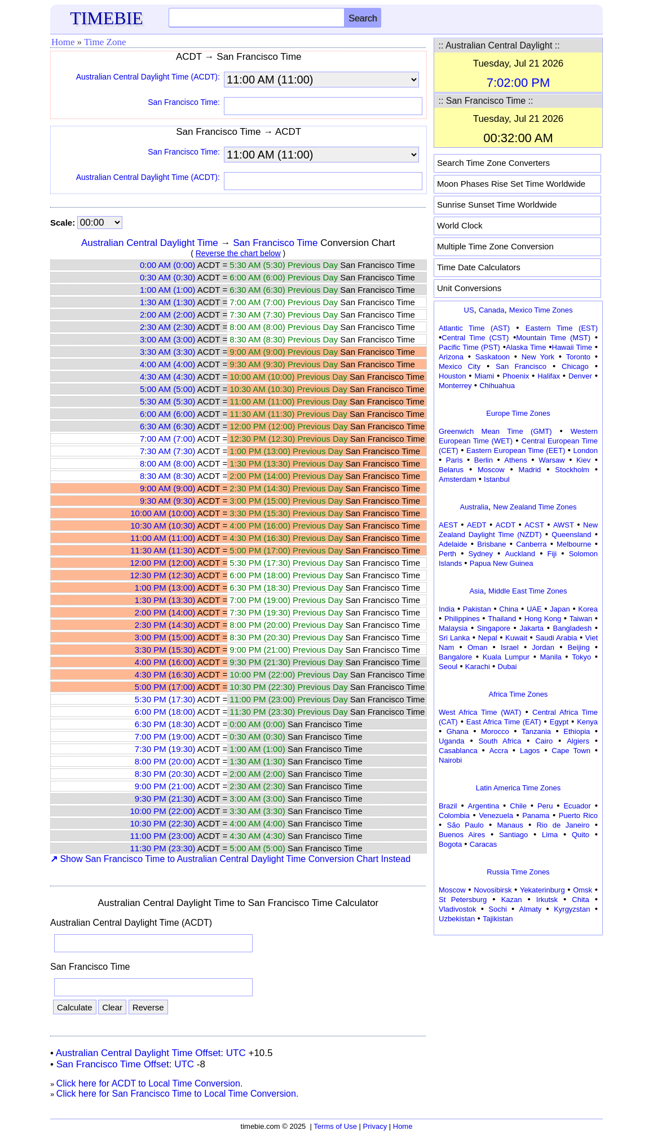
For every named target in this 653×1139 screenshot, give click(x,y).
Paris (454, 460)
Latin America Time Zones (518, 788)
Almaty (530, 909)
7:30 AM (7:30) (167, 451)
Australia (474, 507)
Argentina (484, 806)
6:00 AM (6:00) (167, 414)
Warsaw (551, 460)
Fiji (552, 553)
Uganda (452, 741)
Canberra (531, 544)
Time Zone (105, 42)
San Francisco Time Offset (112, 1064)
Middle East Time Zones (527, 591)
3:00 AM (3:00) (167, 339)
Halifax (548, 376)
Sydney (481, 553)
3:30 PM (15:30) (165, 649)
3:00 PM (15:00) (165, 637)
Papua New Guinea (501, 563)
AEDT (477, 525)
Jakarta (531, 628)
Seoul (448, 666)
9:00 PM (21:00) (165, 786)
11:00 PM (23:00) (162, 836)
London (585, 450)
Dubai (507, 666)
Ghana (458, 731)
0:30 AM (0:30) (167, 277)
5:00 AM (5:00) (167, 389)
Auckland (520, 553)
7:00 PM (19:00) (165, 736)
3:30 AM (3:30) (167, 352)
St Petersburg (463, 899)
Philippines (462, 618)
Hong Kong (543, 618)
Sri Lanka (454, 638)
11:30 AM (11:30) (162, 550)
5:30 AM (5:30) (167, 401)
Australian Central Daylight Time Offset (138, 1053)
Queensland (571, 534)
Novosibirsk (492, 890)
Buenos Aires (462, 834)
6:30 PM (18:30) (165, 724)
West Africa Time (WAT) (480, 712)
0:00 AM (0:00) (167, 265)
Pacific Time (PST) (469, 347)
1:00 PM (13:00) (165, 587)
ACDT (505, 525)
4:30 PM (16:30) (165, 674)
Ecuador (576, 806)
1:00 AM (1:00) (167, 289)
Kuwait (516, 638)
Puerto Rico (578, 815)
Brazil (448, 806)
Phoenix (515, 376)
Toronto (578, 357)
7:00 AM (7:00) (167, 438)
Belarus (451, 469)
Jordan (543, 647)
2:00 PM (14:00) (165, 612)
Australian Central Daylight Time (149, 243)
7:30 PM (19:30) (165, 749)
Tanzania (536, 731)
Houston (452, 376)
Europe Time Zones (518, 413)
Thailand (502, 618)
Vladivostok (457, 909)
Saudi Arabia (556, 638)
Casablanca (458, 750)
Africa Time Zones (518, 694)
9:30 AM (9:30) (167, 500)
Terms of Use (335, 1126)
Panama (535, 815)
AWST (563, 525)
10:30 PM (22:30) (162, 823)
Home (63, 42)
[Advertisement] (518, 1009)
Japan (560, 609)
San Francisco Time (275, 243)
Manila (550, 657)
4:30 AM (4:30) (167, 376)
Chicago (575, 366)
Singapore (493, 628)
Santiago (513, 834)
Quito (580, 834)
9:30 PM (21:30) (165, 798)
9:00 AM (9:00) (167, 488)
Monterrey (455, 385)
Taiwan (581, 618)
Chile (518, 806)
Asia (476, 591)
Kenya (587, 722)
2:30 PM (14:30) (165, 625)
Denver (580, 376)
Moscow (491, 469)
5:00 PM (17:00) (165, 687)
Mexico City (459, 366)
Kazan (511, 899)
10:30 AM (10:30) (162, 525)
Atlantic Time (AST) (474, 328)
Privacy (375, 1126)
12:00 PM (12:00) (162, 563)
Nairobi (450, 760)
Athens (515, 460)
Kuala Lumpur (506, 657)
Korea (588, 609)
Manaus (510, 825)
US (469, 310)
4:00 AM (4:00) (167, 364)
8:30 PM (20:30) (165, 774)
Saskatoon (492, 357)
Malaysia (453, 628)
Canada (492, 310)
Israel (510, 647)
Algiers (578, 741)
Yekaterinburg (542, 890)
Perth (447, 553)
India (447, 609)
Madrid (530, 469)
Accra (498, 750)
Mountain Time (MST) (553, 337)
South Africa (499, 741)
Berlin (483, 460)
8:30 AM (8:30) (167, 476)
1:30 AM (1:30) (167, 302)
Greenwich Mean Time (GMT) (495, 431)
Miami (484, 376)
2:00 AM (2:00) (167, 314)
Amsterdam (457, 479)
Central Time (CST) (475, 337)
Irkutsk (547, 899)
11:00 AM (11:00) (162, 538)
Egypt (559, 722)
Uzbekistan (457, 918)
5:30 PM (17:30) (165, 699)
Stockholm (572, 469)
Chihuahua (497, 385)
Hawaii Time (572, 347)
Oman (477, 647)
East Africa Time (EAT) (503, 722)
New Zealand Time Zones (534, 507)
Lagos (530, 750)
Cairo (544, 741)
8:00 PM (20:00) (165, 761)
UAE (534, 609)
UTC (236, 1053)
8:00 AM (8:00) (167, 463)
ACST (534, 525)
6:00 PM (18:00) (165, 711)
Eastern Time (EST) (562, 328)
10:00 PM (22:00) (162, 811)
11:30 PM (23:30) (162, 848)
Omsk (582, 890)
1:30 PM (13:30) (165, 600)
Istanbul (497, 479)
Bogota (450, 844)
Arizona (451, 357)
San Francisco (521, 366)
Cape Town (570, 750)
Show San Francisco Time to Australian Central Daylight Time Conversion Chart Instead (230, 859)
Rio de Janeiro (562, 825)
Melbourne (574, 544)
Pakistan (477, 609)
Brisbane (491, 544)
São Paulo (465, 825)
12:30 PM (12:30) (162, 575)
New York (538, 357)
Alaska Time (526, 347)
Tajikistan (498, 918)
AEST (448, 525)
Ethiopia (576, 731)
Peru (545, 806)
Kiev (583, 460)
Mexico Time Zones (541, 310)
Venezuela (496, 815)
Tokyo (581, 657)
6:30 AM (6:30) (167, 426)
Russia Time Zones (518, 872)
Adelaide (453, 544)
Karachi (477, 666)
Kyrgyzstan (572, 909)
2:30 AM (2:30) (167, 327)
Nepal (487, 638)
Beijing (579, 647)
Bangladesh (572, 628)
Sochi (497, 909)
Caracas (483, 844)
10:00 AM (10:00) (162, 513)
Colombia (454, 815)
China (508, 609)
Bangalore (455, 657)
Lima (550, 834)
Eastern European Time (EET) (515, 450)
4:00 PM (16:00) (165, 662)
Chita (580, 899)
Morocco (495, 731)
